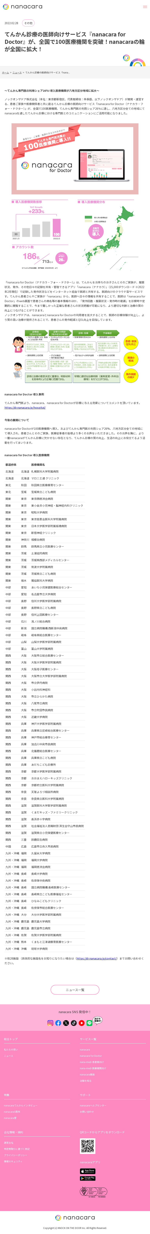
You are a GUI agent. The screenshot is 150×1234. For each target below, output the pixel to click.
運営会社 (8, 1142)
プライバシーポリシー (15, 1155)
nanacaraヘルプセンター (93, 1105)
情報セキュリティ (13, 1161)
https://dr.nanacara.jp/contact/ (97, 958)
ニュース (17, 72)
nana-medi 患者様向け (92, 1062)
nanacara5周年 (12, 1111)
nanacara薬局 (87, 1074)
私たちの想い (11, 1049)
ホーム (5, 72)
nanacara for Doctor (91, 1055)
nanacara (85, 1049)
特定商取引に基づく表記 (17, 1148)
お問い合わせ (87, 1111)
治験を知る (86, 1080)
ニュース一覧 (75, 989)
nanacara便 (10, 1117)
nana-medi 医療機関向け (93, 1068)
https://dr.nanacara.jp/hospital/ (25, 407)
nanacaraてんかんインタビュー (21, 1105)
